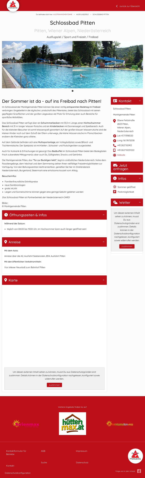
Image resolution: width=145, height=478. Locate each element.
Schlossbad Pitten (72, 26)
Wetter (121, 202)
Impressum (81, 451)
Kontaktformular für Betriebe (16, 452)
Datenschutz (82, 462)
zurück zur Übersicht (130, 6)
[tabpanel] (37, 64)
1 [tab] (72, 91)
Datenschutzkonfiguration (18, 473)
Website (121, 155)
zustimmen (54, 385)
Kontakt (122, 101)
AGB (43, 451)
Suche (44, 462)
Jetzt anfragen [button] (120, 167)
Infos (119, 178)
